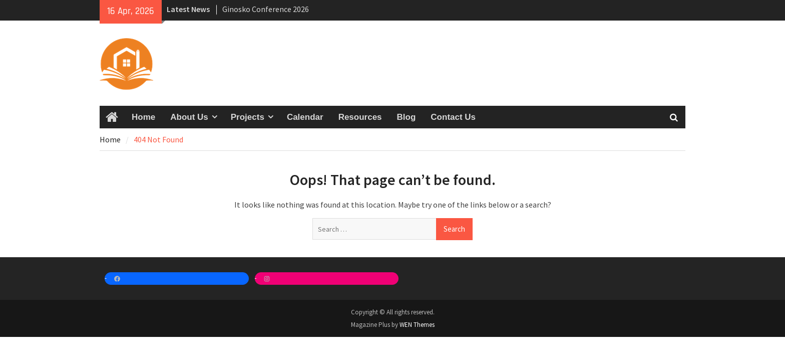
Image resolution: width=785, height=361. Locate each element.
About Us (189, 117)
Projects (247, 117)
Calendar (305, 117)
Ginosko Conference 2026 (265, 9)
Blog (406, 117)
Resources (360, 117)
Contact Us (453, 117)
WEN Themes (417, 324)
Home (143, 117)
